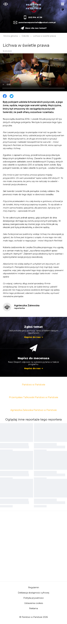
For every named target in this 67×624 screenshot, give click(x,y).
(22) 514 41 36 (35, 17)
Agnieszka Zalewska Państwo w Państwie (33, 410)
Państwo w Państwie (33, 384)
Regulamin (33, 587)
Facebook (5, 96)
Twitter (12, 96)
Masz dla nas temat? (36, 28)
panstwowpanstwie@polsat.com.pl (37, 22)
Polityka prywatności (33, 598)
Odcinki (25, 36)
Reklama (33, 608)
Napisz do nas (32, 337)
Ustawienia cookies (33, 603)
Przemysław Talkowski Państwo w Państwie (33, 397)
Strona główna (10, 36)
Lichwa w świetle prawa (44, 36)
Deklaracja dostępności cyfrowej (33, 592)
